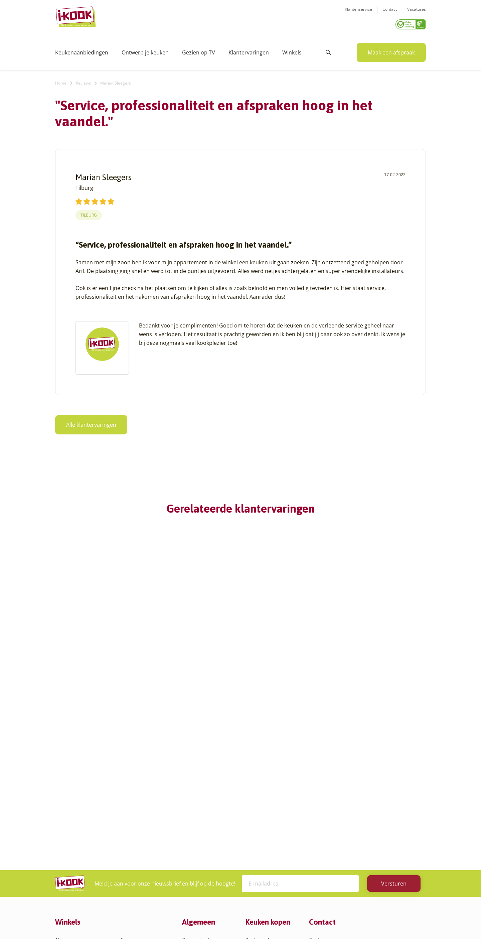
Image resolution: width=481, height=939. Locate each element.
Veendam (130, 856)
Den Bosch (67, 856)
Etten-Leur (66, 889)
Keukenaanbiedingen (81, 50)
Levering (255, 808)
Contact (389, 13)
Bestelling (257, 800)
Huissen (129, 800)
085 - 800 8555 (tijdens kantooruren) (358, 818)
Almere (63, 784)
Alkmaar (64, 776)
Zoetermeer (133, 881)
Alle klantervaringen (91, 422)
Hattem (128, 784)
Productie (256, 784)
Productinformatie (266, 824)
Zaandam (130, 872)
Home (60, 81)
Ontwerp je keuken (145, 50)
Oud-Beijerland (137, 816)
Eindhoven (67, 881)
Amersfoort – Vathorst (79, 800)
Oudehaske (133, 824)
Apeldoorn (66, 816)
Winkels (292, 50)
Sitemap (294, 920)
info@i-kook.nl (361, 810)
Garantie (255, 816)
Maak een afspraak (391, 50)
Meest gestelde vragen (207, 816)
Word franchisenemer (206, 832)
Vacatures (416, 13)
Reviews (83, 81)
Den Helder (68, 872)
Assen (61, 824)
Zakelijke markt (199, 800)
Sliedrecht (131, 840)
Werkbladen (259, 832)
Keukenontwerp (263, 776)
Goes (125, 776)
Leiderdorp (132, 808)
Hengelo (129, 792)
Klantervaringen (248, 50)
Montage (255, 792)
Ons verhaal (195, 776)
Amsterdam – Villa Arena (82, 808)
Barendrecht (69, 832)
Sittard (127, 832)
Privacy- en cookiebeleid (252, 920)
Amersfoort (67, 792)
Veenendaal (133, 864)
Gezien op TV (198, 50)
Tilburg (89, 213)
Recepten (192, 792)
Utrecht (128, 848)
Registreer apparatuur (207, 824)
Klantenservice (358, 13)
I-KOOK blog (195, 784)
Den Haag (66, 864)
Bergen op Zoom (73, 840)
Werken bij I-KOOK (203, 808)
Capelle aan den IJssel (79, 848)
